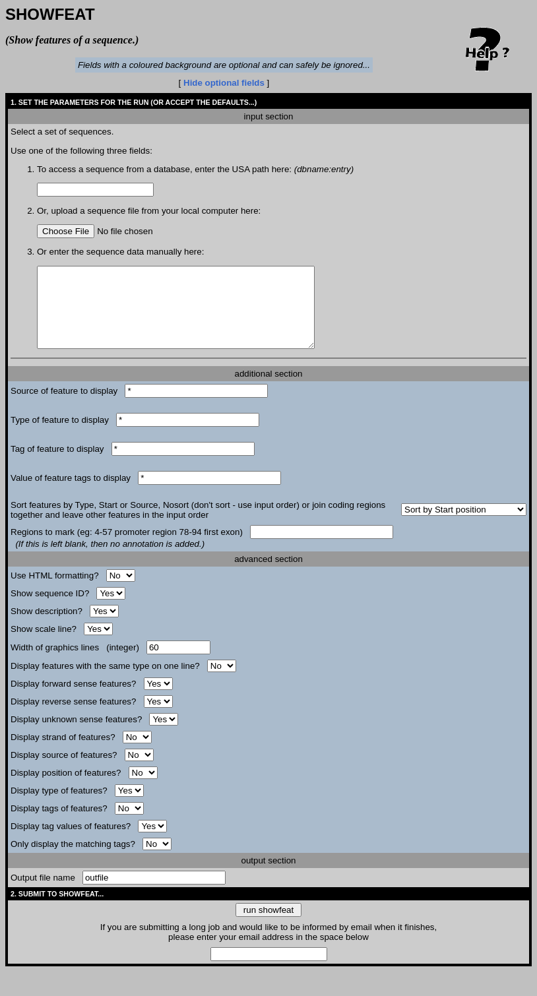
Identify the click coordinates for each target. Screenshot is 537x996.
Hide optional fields (225, 83)
